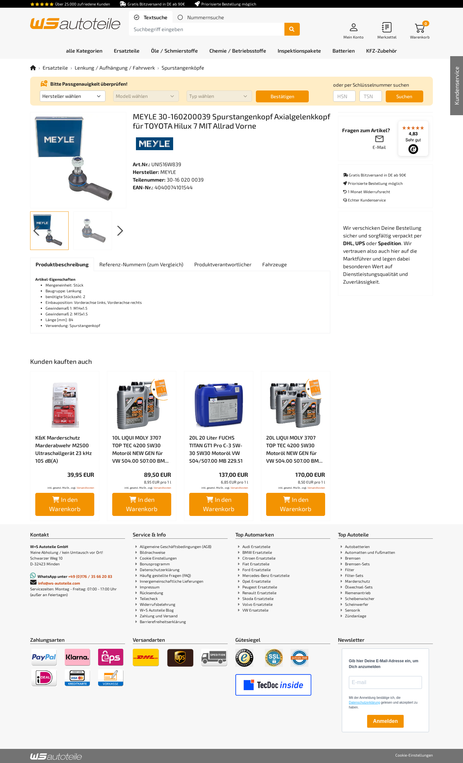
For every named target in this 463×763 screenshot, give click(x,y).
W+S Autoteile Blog (157, 610)
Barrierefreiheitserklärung (163, 621)
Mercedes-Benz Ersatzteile (266, 575)
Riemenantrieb (358, 592)
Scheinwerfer (356, 604)
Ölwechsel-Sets (359, 587)
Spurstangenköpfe (183, 67)
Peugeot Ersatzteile (259, 587)
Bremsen (352, 558)
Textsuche (154, 17)
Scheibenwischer (360, 598)
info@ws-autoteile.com (59, 583)
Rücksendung (151, 592)
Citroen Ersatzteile (258, 558)
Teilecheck (149, 598)
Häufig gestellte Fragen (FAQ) (165, 575)
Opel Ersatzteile (256, 581)
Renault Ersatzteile (259, 592)
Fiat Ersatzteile (255, 564)
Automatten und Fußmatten (370, 552)
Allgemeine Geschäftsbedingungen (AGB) (175, 546)
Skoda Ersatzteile (258, 598)
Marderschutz (357, 581)
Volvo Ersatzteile (257, 604)
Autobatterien (357, 546)
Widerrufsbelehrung (157, 604)
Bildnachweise (152, 552)
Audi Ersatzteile (256, 546)
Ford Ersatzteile (256, 569)
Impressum (150, 587)
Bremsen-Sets (357, 564)
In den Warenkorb (64, 504)
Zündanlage (355, 615)
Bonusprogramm (155, 564)
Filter (349, 569)
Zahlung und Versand (159, 615)
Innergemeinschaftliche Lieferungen (171, 581)
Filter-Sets (354, 575)
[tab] (151, 17)
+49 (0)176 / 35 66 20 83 (90, 576)
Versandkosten (85, 487)
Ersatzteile (55, 67)
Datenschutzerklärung (160, 569)
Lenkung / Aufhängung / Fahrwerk (115, 67)
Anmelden (385, 721)
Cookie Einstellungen (158, 558)
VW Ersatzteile (255, 610)
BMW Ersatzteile (257, 552)
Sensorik (352, 610)
